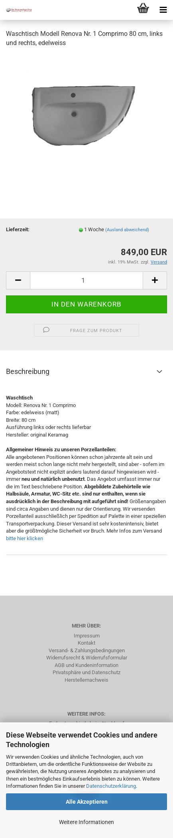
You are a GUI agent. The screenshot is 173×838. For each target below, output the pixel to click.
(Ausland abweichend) (127, 229)
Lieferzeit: (17, 229)
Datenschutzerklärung (111, 786)
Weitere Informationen (86, 822)
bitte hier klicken (24, 538)
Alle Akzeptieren (87, 802)
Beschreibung (27, 371)
